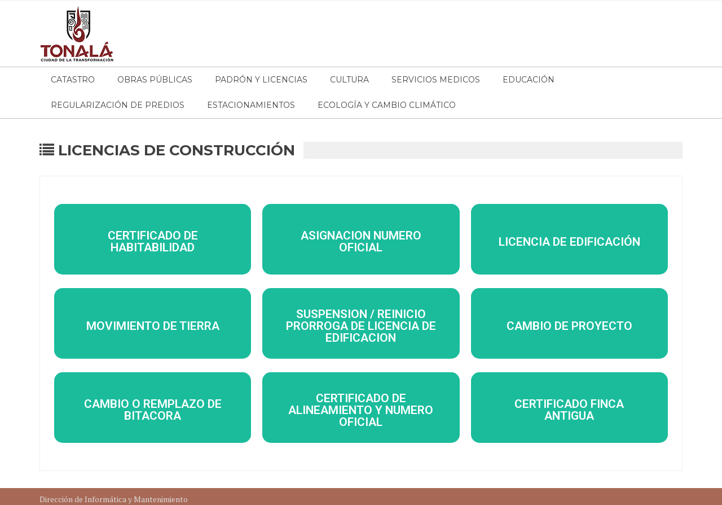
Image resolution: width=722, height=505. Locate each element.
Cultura (349, 80)
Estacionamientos (251, 105)
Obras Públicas (154, 80)
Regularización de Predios (117, 105)
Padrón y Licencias (261, 80)
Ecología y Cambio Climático (387, 105)
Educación (528, 80)
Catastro (73, 80)
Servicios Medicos (435, 80)
